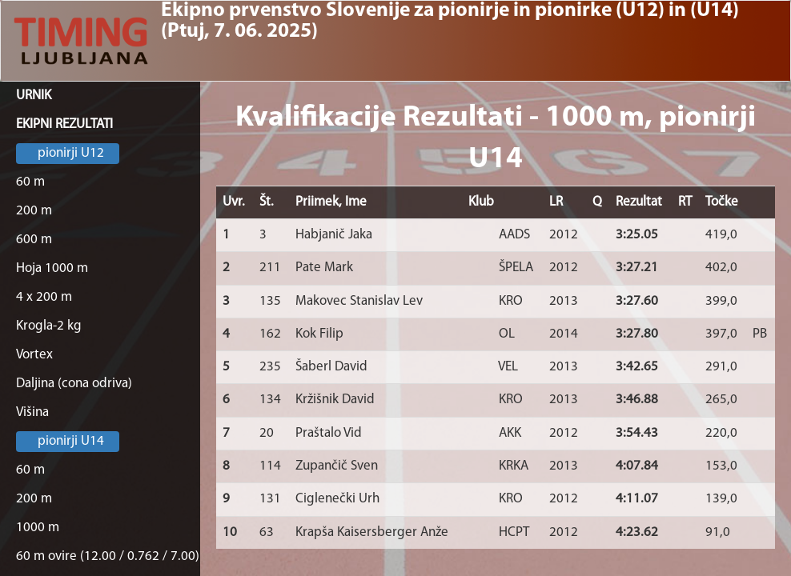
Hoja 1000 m (52, 268)
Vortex (34, 355)
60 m (30, 182)
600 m (34, 239)
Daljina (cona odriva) (74, 383)
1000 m (37, 527)
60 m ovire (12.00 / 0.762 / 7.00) (107, 556)
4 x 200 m (44, 297)
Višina (32, 412)
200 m (34, 211)
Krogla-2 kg (49, 326)
